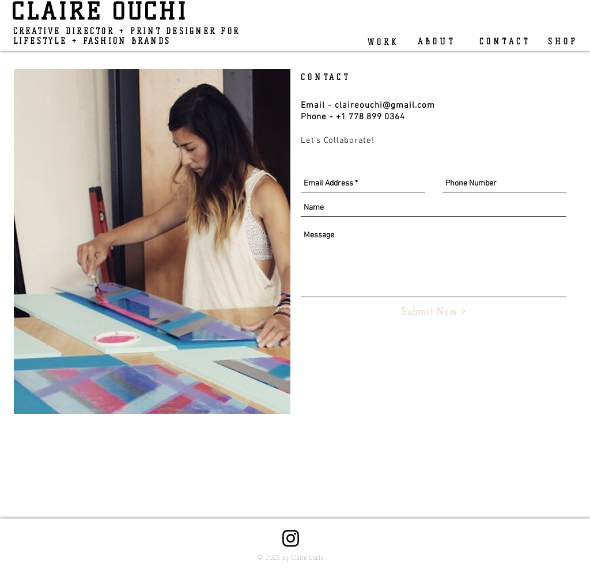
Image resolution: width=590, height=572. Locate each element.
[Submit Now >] (434, 312)
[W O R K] (380, 42)
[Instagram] (290, 538)
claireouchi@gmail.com (385, 105)
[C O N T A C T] (499, 41)
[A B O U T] (435, 41)
